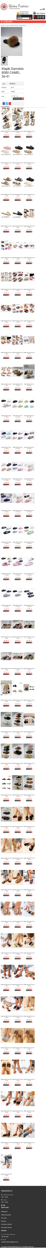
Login (37, 13)
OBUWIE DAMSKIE (14, 25)
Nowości (3, 1221)
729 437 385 (4, 1237)
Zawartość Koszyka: (24, 12)
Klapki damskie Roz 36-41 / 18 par (6, 163)
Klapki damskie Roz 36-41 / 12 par (6, 132)
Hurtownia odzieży (6, 1224)
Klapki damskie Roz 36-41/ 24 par (6, 416)
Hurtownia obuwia (6, 1227)
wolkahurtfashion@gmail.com (9, 1242)
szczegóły (6, 136)
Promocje (4, 1218)
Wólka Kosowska (6, 1215)
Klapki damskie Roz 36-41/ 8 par (18, 385)
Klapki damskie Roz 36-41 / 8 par (6, 227)
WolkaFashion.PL (16, 1246)
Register (42, 13)
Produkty (3, 25)
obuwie (7, 25)
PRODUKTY (4, 1211)
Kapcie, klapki (22, 25)
